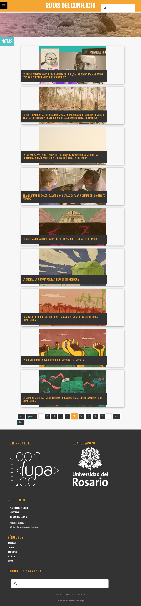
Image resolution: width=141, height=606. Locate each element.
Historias (14, 512)
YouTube (11, 556)
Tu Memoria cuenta (18, 517)
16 (95, 416)
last (21, 422)
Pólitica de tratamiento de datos (24, 527)
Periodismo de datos (19, 508)
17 (102, 416)
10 (54, 416)
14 (81, 416)
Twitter (11, 547)
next (116, 416)
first (21, 416)
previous (31, 416)
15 (88, 416)
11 (61, 416)
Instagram (12, 552)
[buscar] (117, 8)
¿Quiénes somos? (17, 523)
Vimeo (10, 561)
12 (67, 416)
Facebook (12, 543)
